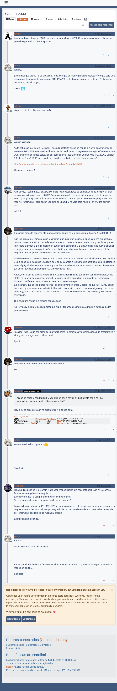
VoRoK (17, 66)
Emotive (18, 328)
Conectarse (28, 619)
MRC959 (18, 187)
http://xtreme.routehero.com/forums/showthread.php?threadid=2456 (48, 164)
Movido (10, 19)
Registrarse (13, 619)
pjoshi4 (9, 667)
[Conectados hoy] (54, 640)
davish (17, 34)
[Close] (111, 590)
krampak (18, 391)
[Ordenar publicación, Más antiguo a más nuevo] (83, 25)
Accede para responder (101, 25)
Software (22, 19)
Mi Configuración (21, 416)
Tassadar (18, 229)
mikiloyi (17, 106)
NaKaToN (18, 486)
